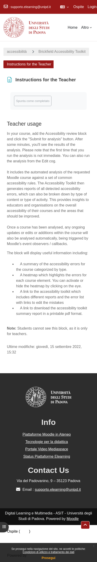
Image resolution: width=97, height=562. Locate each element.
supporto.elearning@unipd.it (31, 7)
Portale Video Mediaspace (46, 449)
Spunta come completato (32, 101)
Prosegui (48, 558)
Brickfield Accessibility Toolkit (62, 52)
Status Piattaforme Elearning (46, 456)
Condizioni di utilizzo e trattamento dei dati (48, 552)
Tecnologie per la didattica (46, 442)
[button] (64, 7)
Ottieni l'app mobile (22, 542)
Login (92, 7)
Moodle (73, 519)
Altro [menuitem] (85, 27)
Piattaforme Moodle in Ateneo (47, 434)
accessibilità (17, 52)
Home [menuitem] (72, 27)
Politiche (14, 537)
